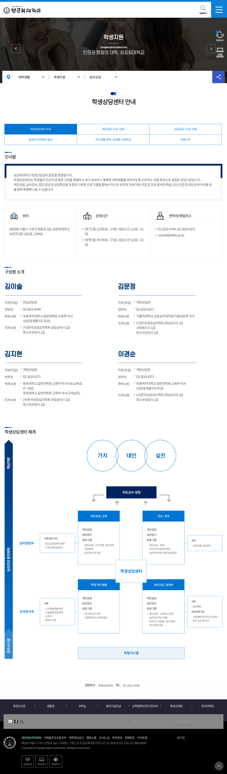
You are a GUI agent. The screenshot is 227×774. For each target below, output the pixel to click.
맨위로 (219, 766)
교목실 (82, 706)
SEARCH (203, 13)
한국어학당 (207, 706)
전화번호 (130, 737)
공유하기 (218, 77)
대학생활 (24, 77)
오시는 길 (104, 737)
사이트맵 (142, 737)
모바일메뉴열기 (219, 10)
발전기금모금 (113, 706)
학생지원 (59, 77)
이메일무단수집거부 (55, 737)
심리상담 (95, 77)
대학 (135, 721)
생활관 (50, 706)
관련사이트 (183, 721)
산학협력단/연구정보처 (145, 706)
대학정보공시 (76, 737)
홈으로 (8, 77)
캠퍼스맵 (91, 737)
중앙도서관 (19, 706)
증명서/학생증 (15, 48)
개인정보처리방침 (31, 737)
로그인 (181, 737)
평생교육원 (176, 706)
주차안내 (117, 737)
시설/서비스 (211, 48)
